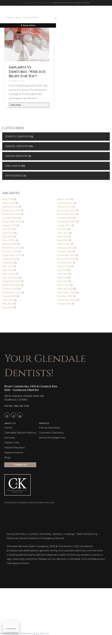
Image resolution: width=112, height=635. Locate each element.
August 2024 (9, 260)
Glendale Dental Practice (20, 432)
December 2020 (66, 293)
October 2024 (10, 252)
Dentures (13, 538)
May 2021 (62, 278)
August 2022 (64, 226)
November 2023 (11, 286)
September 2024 (11, 256)
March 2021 (63, 286)
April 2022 (62, 241)
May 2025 (7, 237)
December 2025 (11, 211)
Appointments (13, 452)
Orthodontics (14, 177)
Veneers (57, 534)
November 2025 (11, 215)
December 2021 (66, 256)
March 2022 (63, 245)
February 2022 (65, 249)
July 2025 (7, 230)
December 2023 (11, 282)
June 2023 (8, 301)
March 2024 (8, 275)
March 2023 (63, 200)
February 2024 (10, 278)
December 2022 (66, 211)
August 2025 (9, 226)
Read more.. (16, 105)
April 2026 (7, 200)
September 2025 (11, 223)
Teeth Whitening (87, 534)
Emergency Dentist (53, 538)
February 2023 (65, 204)
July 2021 (62, 271)
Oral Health (13, 167)
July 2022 (62, 230)
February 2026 (10, 208)
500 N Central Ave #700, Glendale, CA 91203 (71, 3)
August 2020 (64, 305)
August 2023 (9, 297)
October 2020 (65, 297)
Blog (7, 457)
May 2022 (62, 237)
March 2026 (8, 204)
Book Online (28, 25)
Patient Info (11, 442)
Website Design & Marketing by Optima (24, 633)
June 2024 (8, 264)
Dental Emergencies (52, 437)
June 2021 (62, 275)
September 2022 (66, 223)
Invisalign (69, 534)
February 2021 (65, 290)
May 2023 (7, 305)
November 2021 (66, 260)
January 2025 (9, 245)
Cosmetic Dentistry (17, 137)
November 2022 (66, 215)
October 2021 (64, 264)
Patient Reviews (14, 447)
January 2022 (64, 252)
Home (8, 427)
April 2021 (62, 282)
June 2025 (8, 234)
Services (9, 437)
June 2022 (63, 234)
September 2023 (11, 293)
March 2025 (8, 241)
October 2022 (65, 219)
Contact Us (20, 464)
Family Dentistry (49, 427)
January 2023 (64, 208)
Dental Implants (29, 538)
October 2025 (10, 219)
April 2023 (7, 308)
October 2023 (10, 290)
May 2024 (7, 267)
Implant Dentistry (16, 157)
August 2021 (64, 267)
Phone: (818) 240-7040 (16, 406)
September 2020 (66, 301)
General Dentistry (17, 147)
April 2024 (7, 271)
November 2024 (11, 249)
